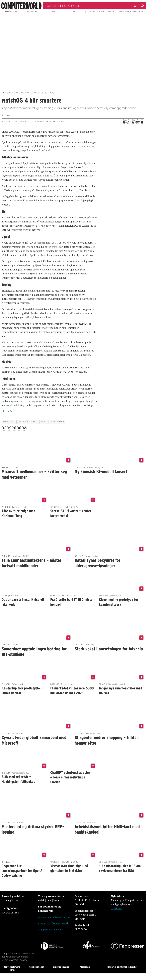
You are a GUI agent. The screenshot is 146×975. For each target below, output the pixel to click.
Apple (9, 411)
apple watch (57, 422)
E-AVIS (74, 12)
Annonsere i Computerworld (53, 923)
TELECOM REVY (10, 12)
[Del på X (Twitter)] (128, 121)
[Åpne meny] (135, 6)
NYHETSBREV (53, 6)
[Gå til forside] (21, 5)
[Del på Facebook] (124, 121)
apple (44, 422)
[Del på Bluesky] (142, 121)
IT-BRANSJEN (32, 12)
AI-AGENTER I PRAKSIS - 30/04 (131, 12)
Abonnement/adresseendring (54, 917)
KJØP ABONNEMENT (71, 6)
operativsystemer (27, 422)
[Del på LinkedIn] (133, 121)
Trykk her (116, 908)
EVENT (53, 12)
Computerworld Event (50, 929)
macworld (8, 422)
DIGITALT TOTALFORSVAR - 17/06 (101, 12)
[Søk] (142, 5)
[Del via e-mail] (137, 121)
